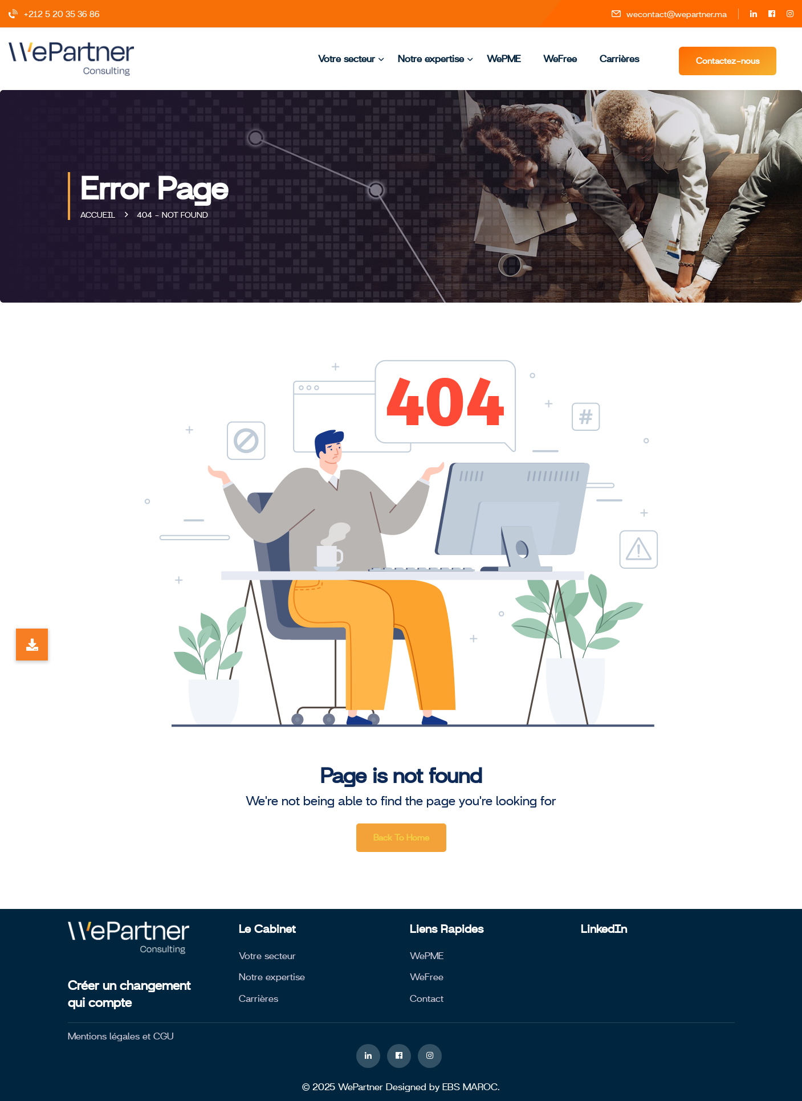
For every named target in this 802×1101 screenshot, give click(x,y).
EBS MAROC (470, 1086)
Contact (426, 998)
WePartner (360, 1086)
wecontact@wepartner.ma (669, 14)
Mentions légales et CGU (121, 1036)
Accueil (100, 214)
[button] (32, 644)
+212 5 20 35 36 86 (54, 14)
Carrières (619, 58)
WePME (503, 58)
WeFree (560, 58)
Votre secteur (346, 58)
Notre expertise (431, 58)
